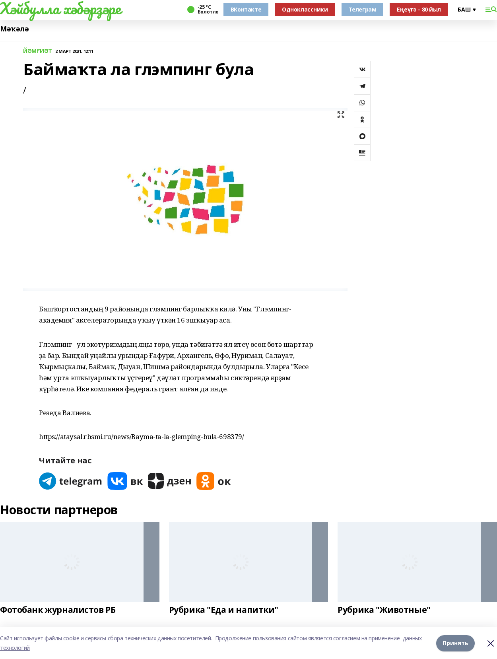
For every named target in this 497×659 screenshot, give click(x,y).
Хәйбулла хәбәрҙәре (60, 8)
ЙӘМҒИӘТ (37, 51)
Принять (455, 643)
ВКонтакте (246, 9)
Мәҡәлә (14, 29)
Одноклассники (305, 9)
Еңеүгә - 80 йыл (419, 9)
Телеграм (363, 9)
